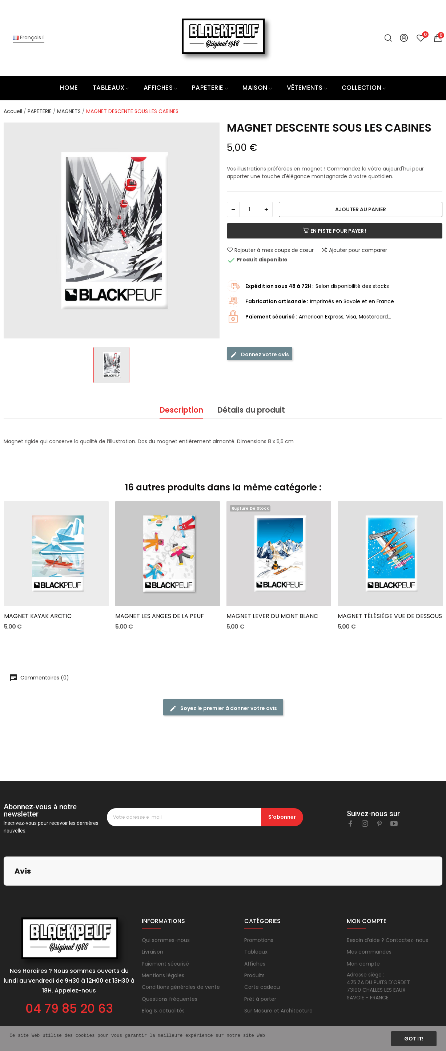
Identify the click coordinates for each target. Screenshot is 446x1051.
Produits (254, 939)
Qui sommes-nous (166, 903)
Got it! (413, 1038)
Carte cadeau (262, 950)
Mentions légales (163, 939)
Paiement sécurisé (165, 927)
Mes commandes (369, 915)
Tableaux (256, 915)
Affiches (254, 927)
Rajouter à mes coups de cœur (270, 250)
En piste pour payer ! (334, 230)
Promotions (258, 903)
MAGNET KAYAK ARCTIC (38, 616)
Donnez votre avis (259, 354)
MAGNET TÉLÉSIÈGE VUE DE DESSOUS (390, 616)
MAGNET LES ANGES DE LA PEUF (159, 616)
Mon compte (363, 927)
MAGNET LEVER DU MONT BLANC (272, 616)
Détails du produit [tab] (251, 410)
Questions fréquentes (169, 962)
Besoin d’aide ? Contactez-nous (387, 903)
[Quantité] (250, 209)
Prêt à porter (260, 962)
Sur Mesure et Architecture (278, 974)
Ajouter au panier (360, 209)
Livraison (152, 915)
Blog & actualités (163, 974)
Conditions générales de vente (181, 950)
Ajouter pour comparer (354, 250)
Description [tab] (181, 410)
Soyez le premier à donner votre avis (223, 708)
